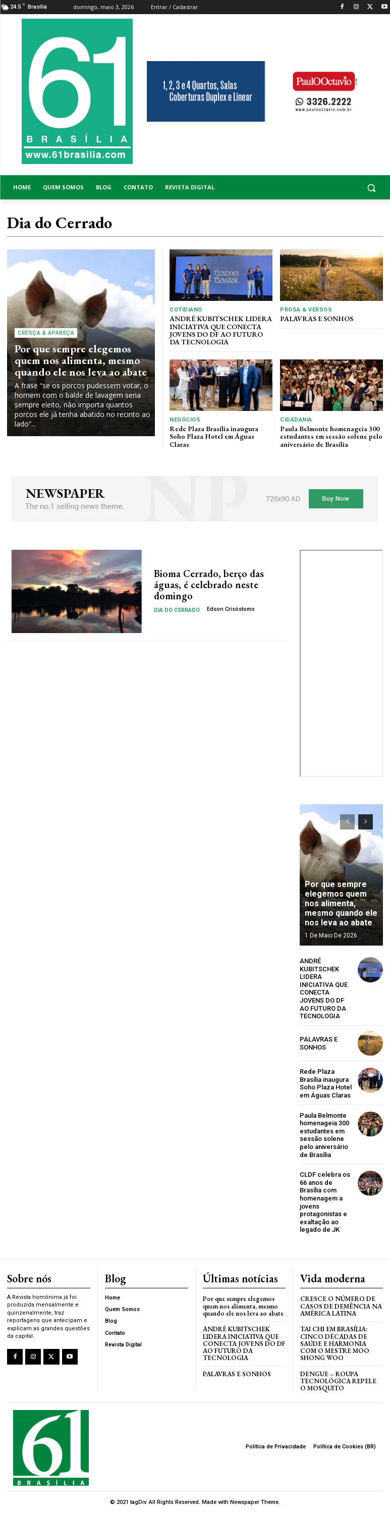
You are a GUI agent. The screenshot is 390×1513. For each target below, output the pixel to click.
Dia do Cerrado (177, 610)
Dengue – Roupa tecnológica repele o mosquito (338, 1381)
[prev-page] (347, 821)
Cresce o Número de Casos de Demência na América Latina (341, 1306)
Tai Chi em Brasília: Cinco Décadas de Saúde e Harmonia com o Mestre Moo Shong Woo (334, 1343)
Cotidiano (186, 309)
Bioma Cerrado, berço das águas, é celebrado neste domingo (209, 584)
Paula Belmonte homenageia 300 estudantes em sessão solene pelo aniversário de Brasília (331, 436)
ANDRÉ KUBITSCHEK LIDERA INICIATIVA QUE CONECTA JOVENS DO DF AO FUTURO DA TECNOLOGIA (221, 330)
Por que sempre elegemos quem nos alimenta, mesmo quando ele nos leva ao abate (81, 360)
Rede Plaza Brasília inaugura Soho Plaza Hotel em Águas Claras (214, 436)
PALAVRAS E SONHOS (316, 318)
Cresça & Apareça (46, 333)
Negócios (185, 420)
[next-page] (365, 821)
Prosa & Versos (306, 309)
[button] (341, 187)
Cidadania (296, 420)
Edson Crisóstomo (231, 609)
